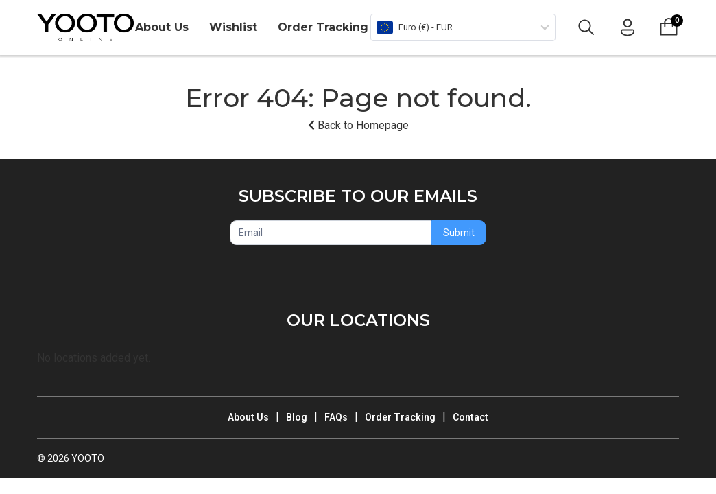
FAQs (336, 417)
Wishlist (233, 27)
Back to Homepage (358, 125)
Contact (470, 417)
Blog (296, 417)
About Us (162, 27)
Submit (459, 232)
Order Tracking (323, 27)
